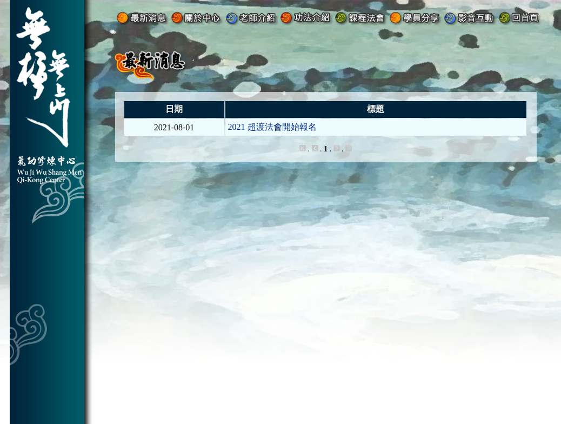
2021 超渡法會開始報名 (272, 126)
